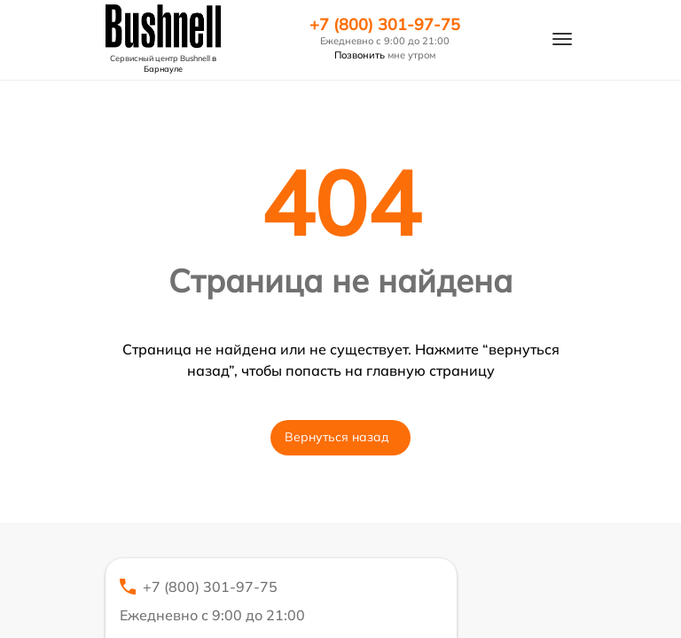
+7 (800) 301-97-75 (384, 25)
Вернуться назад (337, 437)
